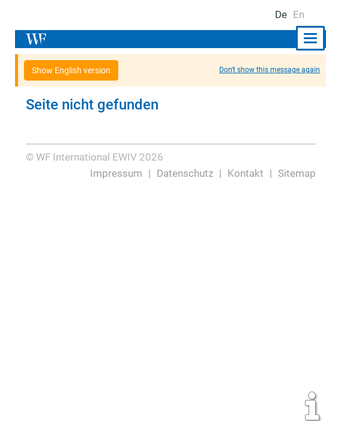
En (298, 14)
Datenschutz (185, 173)
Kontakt (246, 173)
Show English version (71, 70)
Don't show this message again (269, 70)
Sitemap (297, 173)
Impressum (117, 173)
